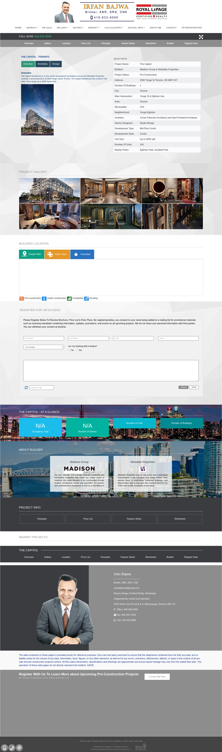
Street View (56, 254)
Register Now (191, 43)
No (72, 350)
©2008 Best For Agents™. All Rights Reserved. (111, 747)
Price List (86, 43)
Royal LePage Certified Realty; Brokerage (135, 593)
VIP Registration (192, 27)
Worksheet (151, 43)
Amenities (43, 64)
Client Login (128, 741)
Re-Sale (47, 27)
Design (55, 64)
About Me (155, 27)
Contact (171, 27)
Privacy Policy (98, 741)
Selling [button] (62, 27)
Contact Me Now (157, 676)
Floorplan (106, 43)
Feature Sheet (128, 43)
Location (66, 43)
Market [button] (94, 27)
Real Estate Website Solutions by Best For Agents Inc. (111, 749)
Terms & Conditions (113, 741)
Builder (170, 43)
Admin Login (85, 741)
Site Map (138, 741)
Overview (28, 43)
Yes (80, 350)
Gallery (47, 43)
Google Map (30, 254)
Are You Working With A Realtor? (82, 346)
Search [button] (31, 27)
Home (18, 27)
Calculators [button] (113, 27)
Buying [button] (78, 27)
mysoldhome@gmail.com (126, 588)
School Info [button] (136, 27)
